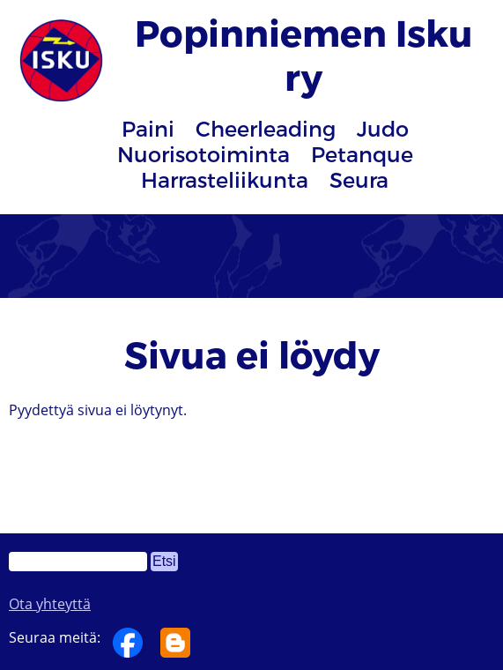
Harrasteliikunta (224, 179)
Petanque (362, 154)
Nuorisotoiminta (203, 154)
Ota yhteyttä (50, 604)
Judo (383, 128)
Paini (148, 128)
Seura (358, 179)
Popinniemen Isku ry (304, 54)
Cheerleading (266, 128)
